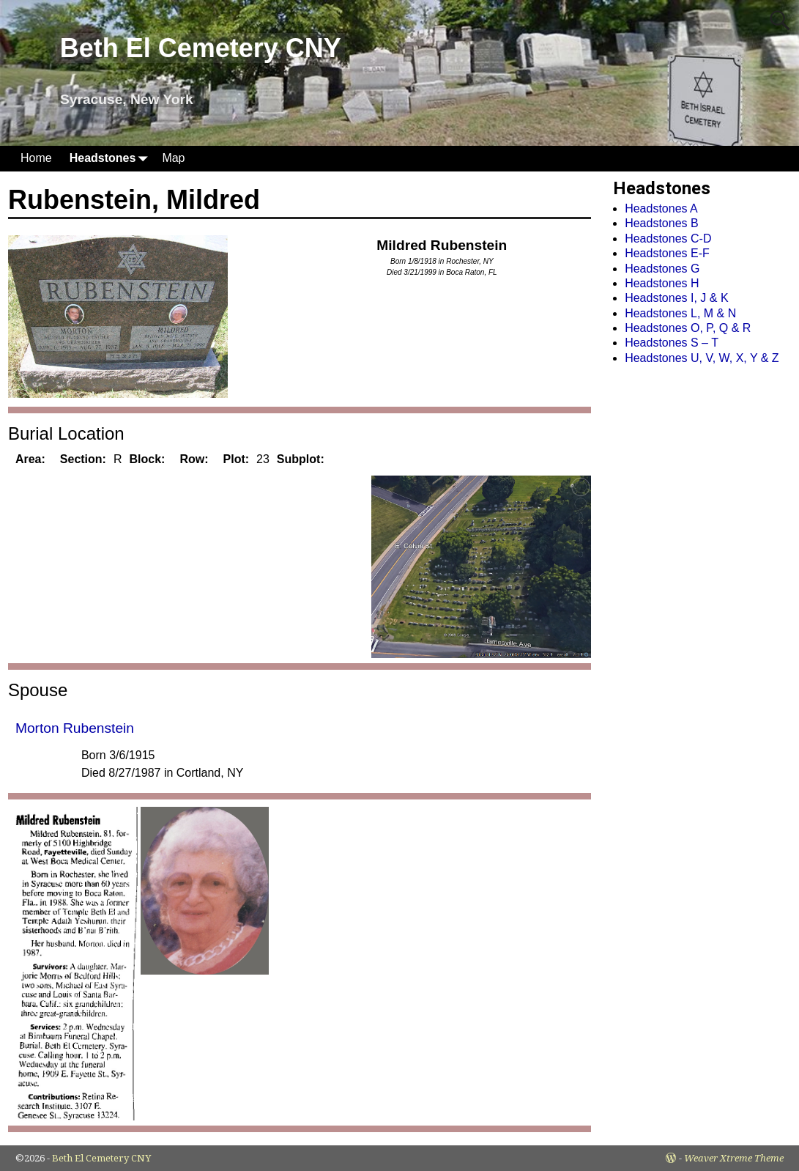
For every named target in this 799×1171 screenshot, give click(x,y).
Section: (83, 459)
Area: (30, 459)
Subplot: (300, 459)
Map (173, 158)
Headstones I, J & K (676, 298)
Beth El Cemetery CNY (200, 48)
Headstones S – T (671, 342)
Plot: (236, 459)
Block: (148, 459)
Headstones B (662, 223)
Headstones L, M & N (680, 313)
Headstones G (662, 268)
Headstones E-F (667, 253)
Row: (193, 459)
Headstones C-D (668, 238)
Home (36, 158)
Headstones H (662, 283)
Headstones (112, 158)
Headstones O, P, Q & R (688, 328)
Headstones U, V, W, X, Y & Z (701, 358)
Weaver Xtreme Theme (734, 1158)
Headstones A (661, 208)
